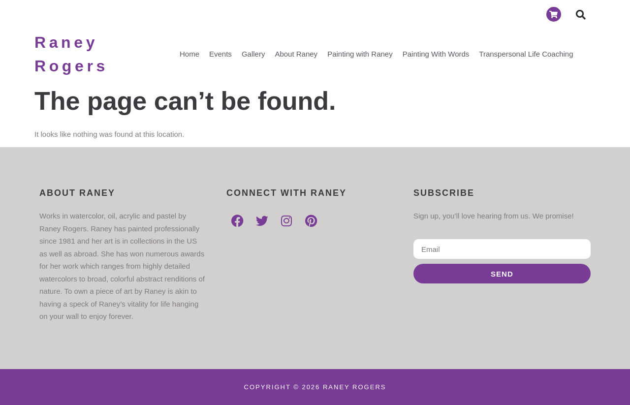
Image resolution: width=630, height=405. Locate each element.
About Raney (296, 54)
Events (220, 54)
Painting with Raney (360, 54)
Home (189, 54)
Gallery (253, 54)
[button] (581, 15)
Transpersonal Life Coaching (526, 54)
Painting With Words (436, 54)
